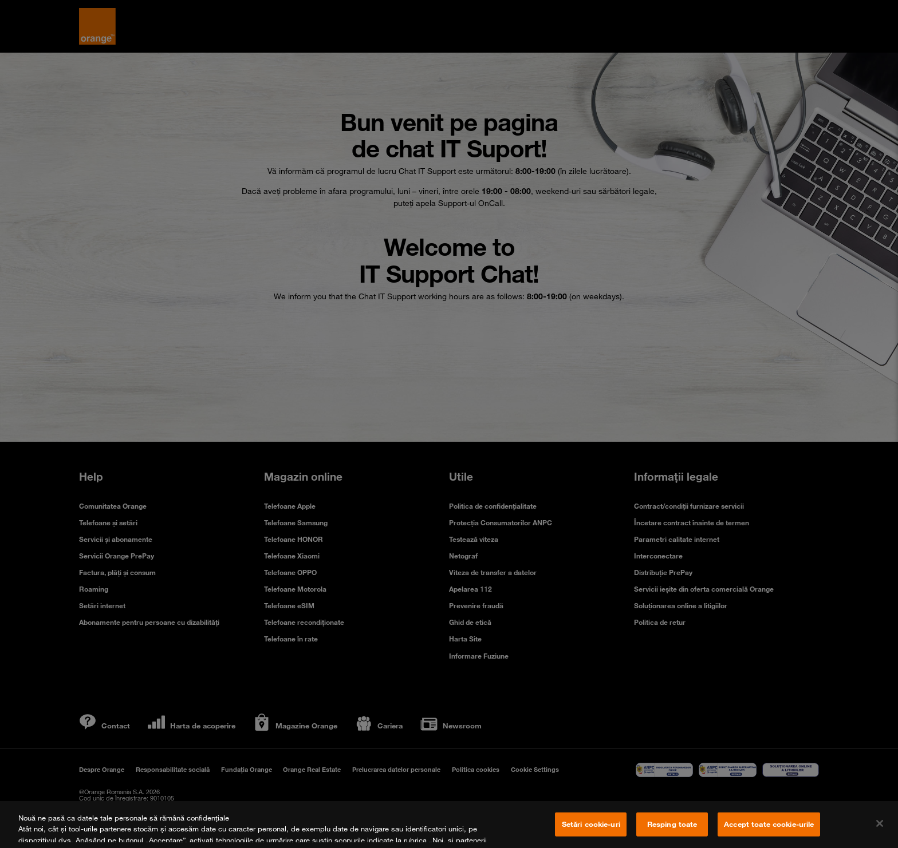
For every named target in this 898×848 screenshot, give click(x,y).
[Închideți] (879, 823)
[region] (449, 824)
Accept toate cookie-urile (769, 824)
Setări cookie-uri (591, 824)
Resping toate (672, 824)
